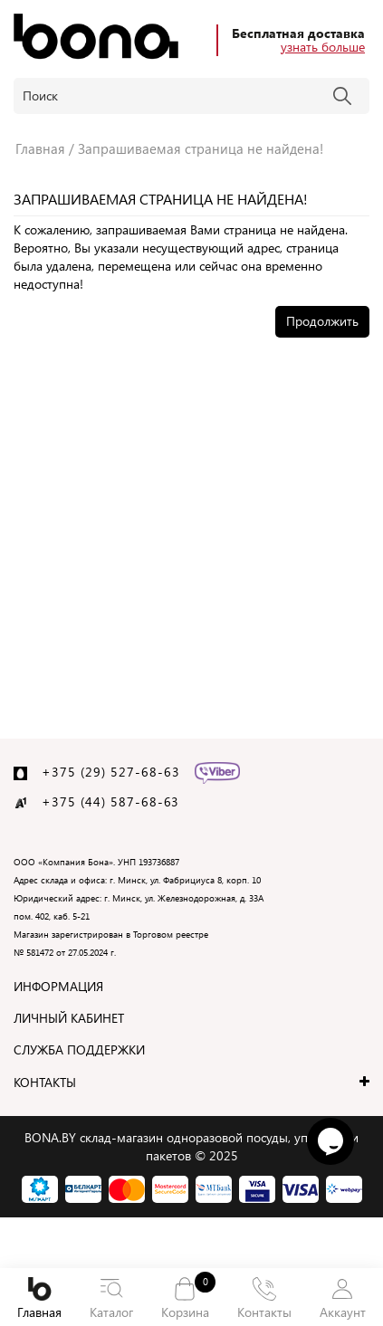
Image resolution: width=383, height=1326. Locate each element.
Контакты (264, 1299)
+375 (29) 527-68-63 (111, 771)
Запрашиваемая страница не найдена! (200, 148)
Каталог (112, 1299)
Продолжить (322, 320)
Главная (40, 1299)
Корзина (186, 1297)
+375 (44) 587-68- (103, 801)
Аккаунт (342, 1299)
